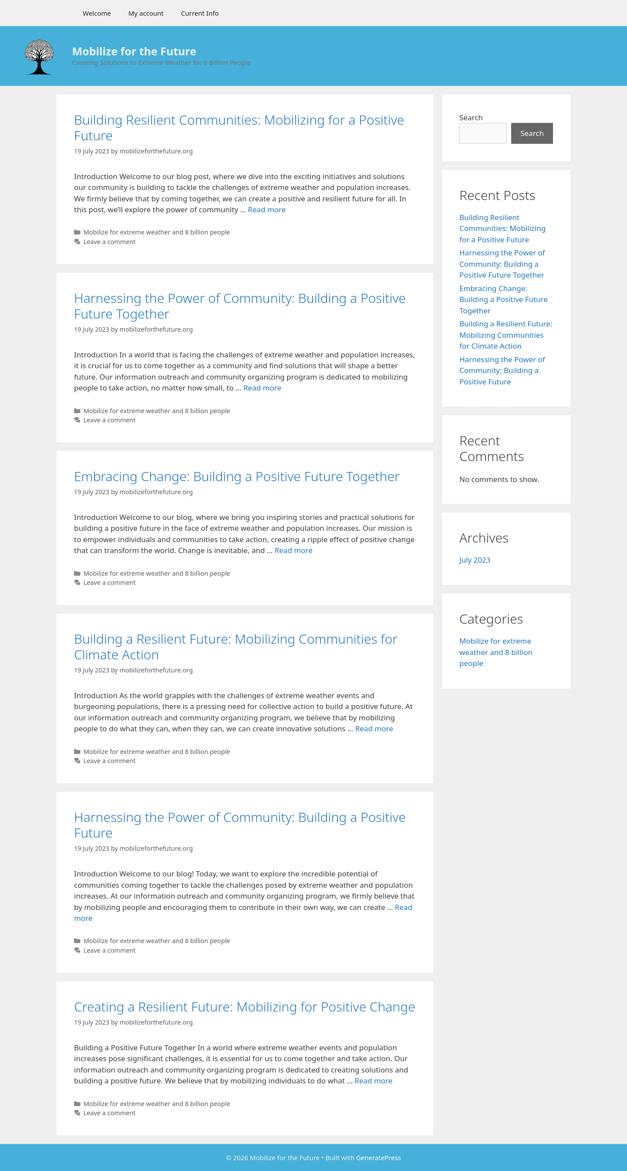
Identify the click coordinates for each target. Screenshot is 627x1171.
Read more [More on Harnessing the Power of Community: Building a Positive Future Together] (262, 388)
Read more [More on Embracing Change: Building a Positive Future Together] (294, 550)
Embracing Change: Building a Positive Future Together (237, 476)
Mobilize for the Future (134, 51)
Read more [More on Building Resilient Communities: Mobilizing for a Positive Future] (267, 209)
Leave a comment (110, 242)
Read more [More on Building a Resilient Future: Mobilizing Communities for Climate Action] (374, 728)
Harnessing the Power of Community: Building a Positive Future (240, 825)
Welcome (97, 13)
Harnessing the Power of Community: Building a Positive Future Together (240, 305)
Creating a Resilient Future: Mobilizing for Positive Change (244, 1006)
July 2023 (475, 560)
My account (146, 13)
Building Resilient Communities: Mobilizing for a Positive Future (239, 127)
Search (471, 117)
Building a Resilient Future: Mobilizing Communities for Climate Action (236, 646)
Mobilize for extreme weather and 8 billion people (157, 232)
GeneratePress (378, 1157)
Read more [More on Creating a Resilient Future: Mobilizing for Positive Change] (373, 1081)
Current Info (200, 13)
